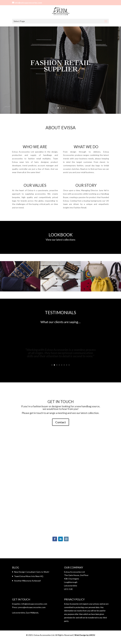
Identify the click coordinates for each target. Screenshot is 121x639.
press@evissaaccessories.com (32, 607)
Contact (60, 422)
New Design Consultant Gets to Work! (31, 572)
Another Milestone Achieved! (27, 580)
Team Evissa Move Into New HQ (28, 576)
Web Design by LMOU (84, 635)
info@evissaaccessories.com (34, 604)
